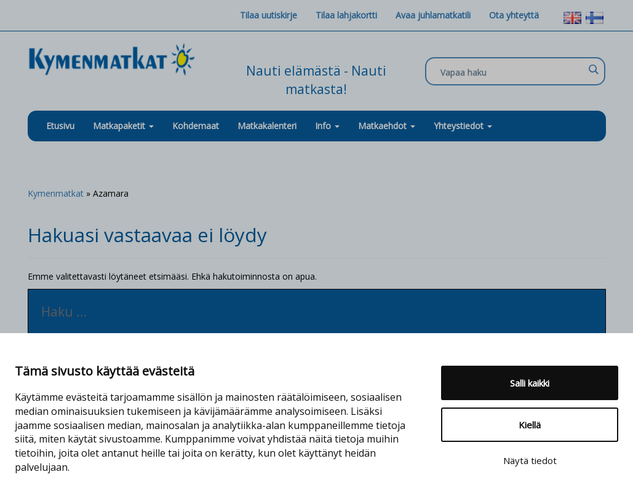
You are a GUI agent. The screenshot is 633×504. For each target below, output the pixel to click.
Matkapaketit (123, 126)
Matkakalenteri (267, 126)
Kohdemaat (195, 126)
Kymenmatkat (56, 193)
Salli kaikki (529, 383)
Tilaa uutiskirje (268, 15)
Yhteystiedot (463, 126)
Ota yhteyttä (514, 15)
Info (327, 126)
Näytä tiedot (530, 460)
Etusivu (60, 126)
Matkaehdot (386, 126)
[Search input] (512, 72)
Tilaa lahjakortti (346, 15)
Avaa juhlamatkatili (433, 15)
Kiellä (530, 425)
